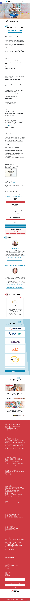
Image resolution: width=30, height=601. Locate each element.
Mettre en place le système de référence (11, 531)
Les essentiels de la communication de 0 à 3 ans (12, 514)
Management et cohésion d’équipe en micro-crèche (12, 530)
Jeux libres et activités (8, 484)
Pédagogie (6, 574)
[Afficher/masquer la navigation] (24, 1)
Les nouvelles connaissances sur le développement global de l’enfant (14, 525)
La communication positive (9, 495)
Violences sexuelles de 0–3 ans (9, 546)
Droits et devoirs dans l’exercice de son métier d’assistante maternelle (14, 471)
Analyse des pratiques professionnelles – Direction (12, 439)
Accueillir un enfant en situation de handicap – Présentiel (13, 431)
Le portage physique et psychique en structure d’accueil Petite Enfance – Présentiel (15, 506)
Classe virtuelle (7, 447)
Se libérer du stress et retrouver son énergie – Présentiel (15, 265)
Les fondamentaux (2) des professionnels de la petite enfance (15, 263)
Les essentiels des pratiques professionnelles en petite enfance (14, 517)
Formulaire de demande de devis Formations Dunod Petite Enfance (14, 196)
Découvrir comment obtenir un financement (15, 371)
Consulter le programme (15, 219)
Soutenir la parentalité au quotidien (10, 543)
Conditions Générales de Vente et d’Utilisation (11, 571)
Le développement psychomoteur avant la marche (12, 503)
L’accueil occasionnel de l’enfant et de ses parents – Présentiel (13, 487)
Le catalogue (10, 20)
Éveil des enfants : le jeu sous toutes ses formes (11, 474)
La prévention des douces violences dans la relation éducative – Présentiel (14, 501)
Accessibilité (13, 182)
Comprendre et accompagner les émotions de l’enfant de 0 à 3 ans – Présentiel (14, 460)
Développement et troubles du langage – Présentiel (12, 470)
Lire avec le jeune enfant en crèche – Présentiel (11, 528)
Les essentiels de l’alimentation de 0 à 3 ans (11, 513)
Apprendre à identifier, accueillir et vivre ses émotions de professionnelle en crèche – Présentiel (15, 442)
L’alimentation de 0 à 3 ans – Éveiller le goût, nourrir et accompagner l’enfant (14, 489)
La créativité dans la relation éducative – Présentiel (12, 496)
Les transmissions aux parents (9, 526)
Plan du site (7, 566)
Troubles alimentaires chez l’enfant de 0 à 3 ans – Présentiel (13, 545)
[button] (1, 3)
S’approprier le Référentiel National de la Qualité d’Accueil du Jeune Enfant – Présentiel (14, 539)
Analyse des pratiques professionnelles (10, 438)
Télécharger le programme (15, 201)
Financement (7, 573)
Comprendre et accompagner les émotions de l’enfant (12, 458)
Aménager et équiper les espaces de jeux (11, 437)
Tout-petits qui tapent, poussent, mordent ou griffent (12, 544)
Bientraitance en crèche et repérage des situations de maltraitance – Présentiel (14, 445)
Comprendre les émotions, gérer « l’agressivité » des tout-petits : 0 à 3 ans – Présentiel (14, 465)
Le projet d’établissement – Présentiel (10, 507)
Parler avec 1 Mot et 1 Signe (9, 532)
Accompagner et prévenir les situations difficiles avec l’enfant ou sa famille (14, 425)
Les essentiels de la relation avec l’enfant (10, 515)
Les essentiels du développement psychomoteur (12, 518)
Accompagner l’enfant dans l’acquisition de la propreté (12, 426)
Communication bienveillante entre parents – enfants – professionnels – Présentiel (15, 450)
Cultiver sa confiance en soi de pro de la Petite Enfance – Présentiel (14, 469)
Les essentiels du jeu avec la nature (10, 519)
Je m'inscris (15, 585)
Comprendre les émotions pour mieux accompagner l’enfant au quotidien (14, 463)
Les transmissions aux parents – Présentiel (11, 527)
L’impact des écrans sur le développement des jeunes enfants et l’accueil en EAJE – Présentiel (14, 493)
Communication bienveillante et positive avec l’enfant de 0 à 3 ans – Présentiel (14, 452)
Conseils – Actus (7, 575)
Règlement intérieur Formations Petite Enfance (11, 565)
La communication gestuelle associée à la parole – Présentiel (13, 494)
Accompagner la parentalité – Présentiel (10, 428)
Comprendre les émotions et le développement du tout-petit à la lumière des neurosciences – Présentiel (14, 462)
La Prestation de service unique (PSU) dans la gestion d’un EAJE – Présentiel (14, 499)
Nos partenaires (7, 555)
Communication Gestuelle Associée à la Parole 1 (11, 456)
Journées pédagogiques (8, 485)
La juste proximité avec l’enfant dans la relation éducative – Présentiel (14, 497)
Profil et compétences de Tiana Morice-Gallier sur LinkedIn (15, 284)
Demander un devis (8, 572)
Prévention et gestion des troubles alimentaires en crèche (13, 538)
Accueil (6, 20)
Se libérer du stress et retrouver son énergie (14, 260)
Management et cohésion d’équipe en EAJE (11, 529)
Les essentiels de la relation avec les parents (11, 516)
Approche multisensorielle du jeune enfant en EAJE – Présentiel (14, 444)
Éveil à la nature (7, 472)
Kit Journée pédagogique (8, 486)
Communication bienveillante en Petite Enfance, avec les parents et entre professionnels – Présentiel (14, 448)
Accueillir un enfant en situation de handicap (11, 430)
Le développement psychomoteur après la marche (12, 502)
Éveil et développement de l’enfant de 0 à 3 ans (11, 475)
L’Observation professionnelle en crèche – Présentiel (12, 491)
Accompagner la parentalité (9, 427)
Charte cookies (7, 564)
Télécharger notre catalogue (15, 580)
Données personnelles (8, 563)
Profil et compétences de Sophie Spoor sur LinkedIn (14, 257)
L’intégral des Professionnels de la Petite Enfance (14, 288)
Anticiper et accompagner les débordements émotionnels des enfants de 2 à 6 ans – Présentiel (14, 441)
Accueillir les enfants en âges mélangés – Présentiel (12, 429)
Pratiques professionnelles (12, 32)
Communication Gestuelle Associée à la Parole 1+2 (12, 457)
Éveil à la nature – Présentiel (9, 473)
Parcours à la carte (19, 32)
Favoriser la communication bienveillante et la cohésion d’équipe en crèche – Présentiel (14, 480)
